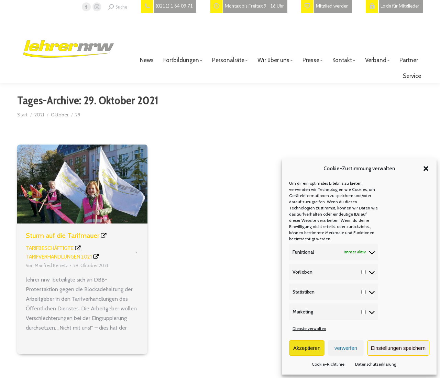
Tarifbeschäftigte (50, 248)
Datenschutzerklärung (375, 364)
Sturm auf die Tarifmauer (62, 235)
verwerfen (345, 348)
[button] (425, 168)
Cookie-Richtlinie (328, 364)
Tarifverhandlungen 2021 (59, 257)
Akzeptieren (306, 348)
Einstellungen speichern (398, 348)
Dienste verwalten (309, 328)
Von (47, 265)
